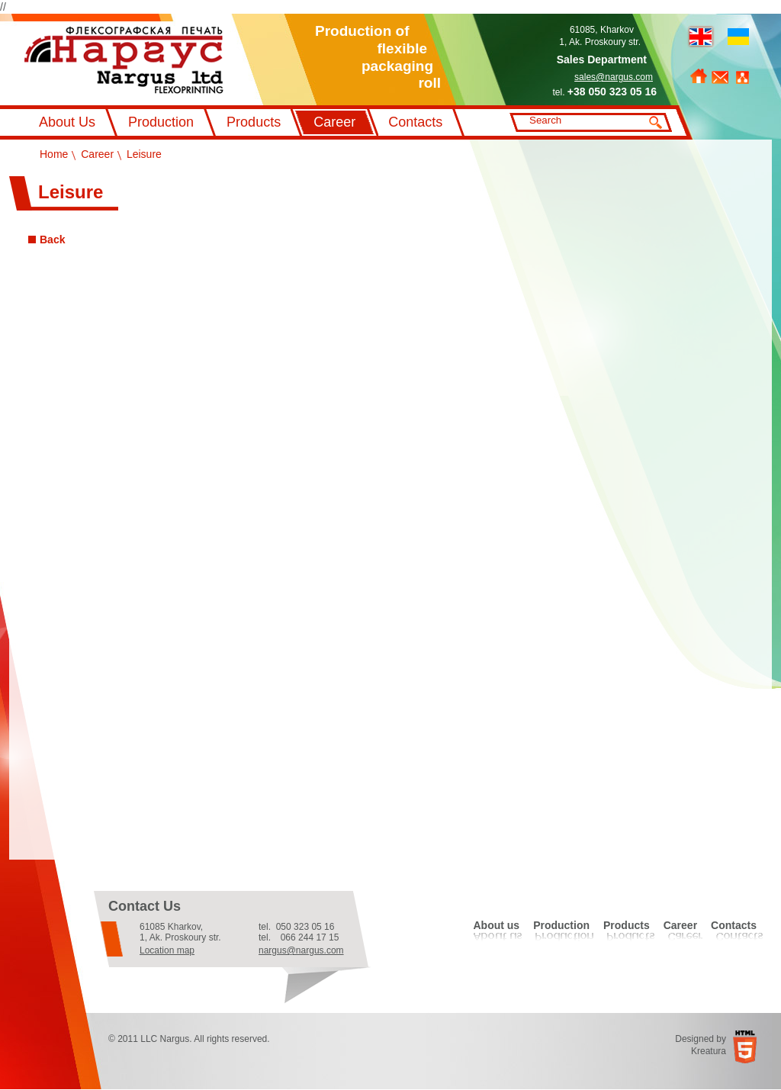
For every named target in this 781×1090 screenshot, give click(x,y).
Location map (167, 950)
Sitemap (742, 77)
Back (52, 239)
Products (254, 122)
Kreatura (708, 1051)
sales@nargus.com (613, 77)
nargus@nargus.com (301, 950)
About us (496, 925)
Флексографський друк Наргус (123, 60)
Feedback (720, 77)
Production (161, 122)
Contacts (415, 122)
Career (334, 122)
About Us (67, 122)
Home (698, 76)
